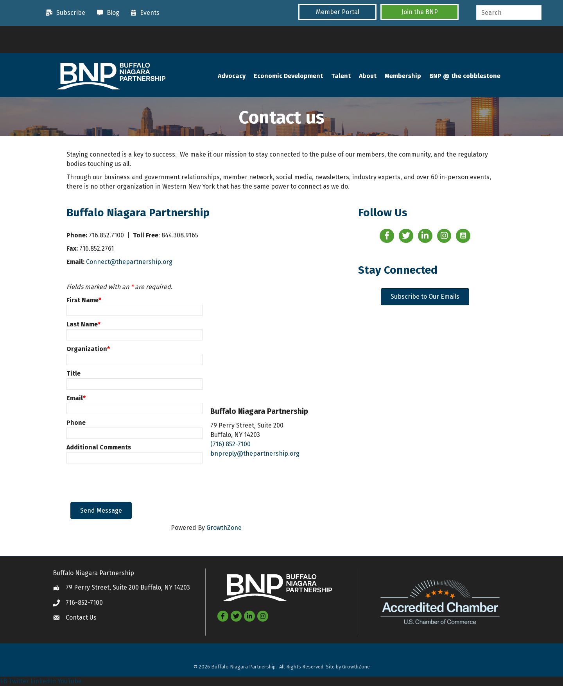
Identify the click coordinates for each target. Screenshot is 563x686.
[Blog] (106, 13)
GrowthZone (224, 527)
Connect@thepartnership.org (129, 261)
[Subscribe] (63, 13)
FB (3, 681)
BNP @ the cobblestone (464, 76)
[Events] (143, 13)
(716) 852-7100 (230, 444)
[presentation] (129, 482)
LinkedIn (43, 681)
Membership (403, 76)
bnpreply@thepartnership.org (254, 453)
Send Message (101, 510)
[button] (337, 12)
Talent (341, 76)
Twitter (19, 681)
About (368, 76)
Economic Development (288, 76)
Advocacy (232, 76)
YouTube (69, 681)
